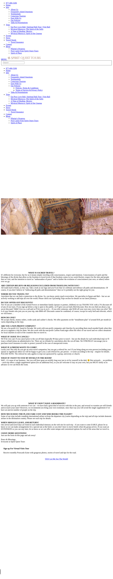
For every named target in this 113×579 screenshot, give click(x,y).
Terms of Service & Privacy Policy (29, 90)
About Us (14, 9)
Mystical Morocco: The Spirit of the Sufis (27, 29)
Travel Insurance (17, 42)
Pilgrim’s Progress (18, 49)
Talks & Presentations (19, 23)
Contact (9, 44)
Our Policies (15, 20)
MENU (4, 59)
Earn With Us (16, 18)
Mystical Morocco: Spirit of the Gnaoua (26, 33)
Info (7, 7)
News (8, 38)
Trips (8, 25)
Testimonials (16, 14)
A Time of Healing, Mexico (21, 31)
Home (8, 5)
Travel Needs (11, 40)
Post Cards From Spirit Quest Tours (24, 51)
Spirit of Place (16, 53)
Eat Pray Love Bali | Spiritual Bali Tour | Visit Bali (30, 27)
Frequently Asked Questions (22, 12)
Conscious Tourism (18, 16)
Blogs (8, 47)
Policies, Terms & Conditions (27, 88)
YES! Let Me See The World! (56, 459)
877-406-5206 (11, 3)
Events (8, 36)
